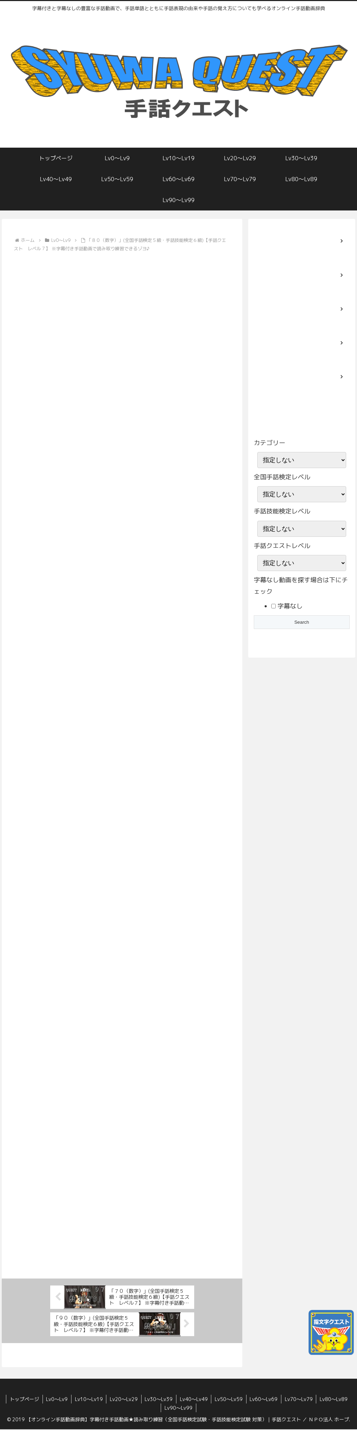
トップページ (23, 1399)
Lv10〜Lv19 (88, 1399)
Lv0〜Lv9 (56, 1399)
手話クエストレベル (282, 545)
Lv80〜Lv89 (335, 1399)
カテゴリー (269, 442)
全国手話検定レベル (282, 477)
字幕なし (289, 606)
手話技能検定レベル (282, 511)
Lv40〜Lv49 (194, 1399)
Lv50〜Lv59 (229, 1399)
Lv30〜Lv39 (159, 1399)
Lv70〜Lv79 (299, 1399)
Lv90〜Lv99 (178, 1408)
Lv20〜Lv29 (123, 1399)
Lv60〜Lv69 (264, 1399)
